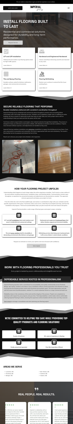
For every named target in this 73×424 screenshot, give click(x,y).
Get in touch (7, 301)
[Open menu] (68, 8)
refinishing (31, 129)
